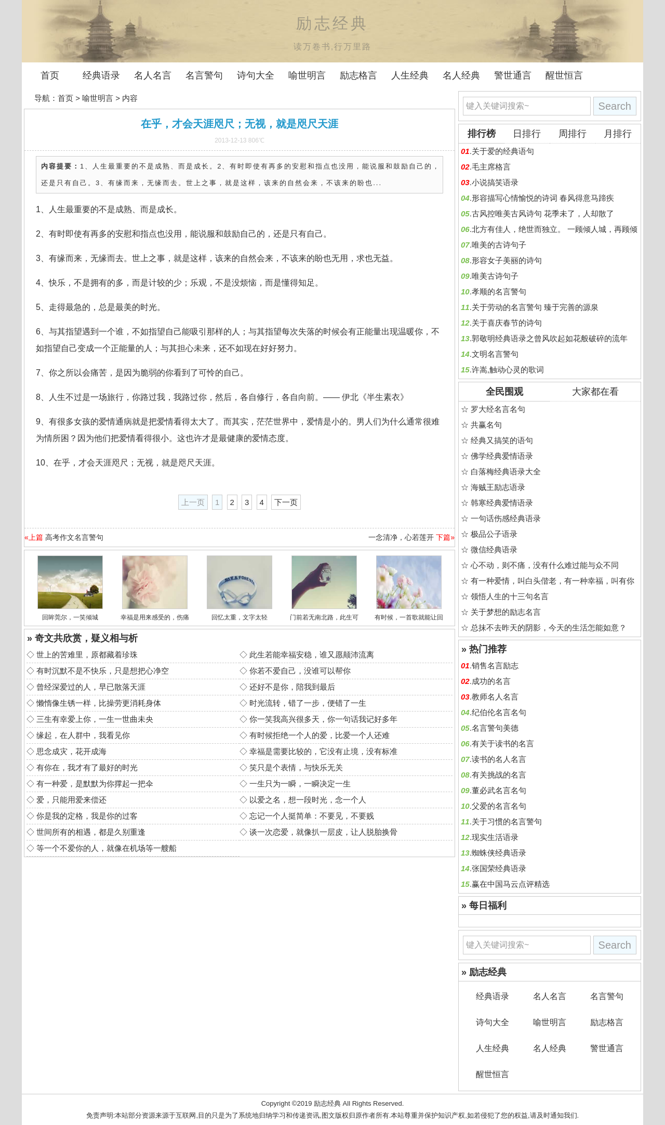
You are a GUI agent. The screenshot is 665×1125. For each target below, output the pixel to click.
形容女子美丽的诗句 (507, 260)
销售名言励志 (495, 665)
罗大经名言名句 (498, 409)
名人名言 (152, 75)
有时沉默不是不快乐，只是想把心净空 (102, 670)
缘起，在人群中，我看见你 (83, 735)
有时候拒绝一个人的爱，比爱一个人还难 (319, 735)
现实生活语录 (495, 837)
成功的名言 (491, 681)
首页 (50, 75)
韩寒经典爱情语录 (502, 502)
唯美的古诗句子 (499, 244)
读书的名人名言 (499, 759)
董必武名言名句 (499, 790)
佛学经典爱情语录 (502, 455)
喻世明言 (307, 75)
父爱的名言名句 (499, 805)
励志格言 (358, 75)
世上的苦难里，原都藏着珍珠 (87, 654)
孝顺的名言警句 (499, 291)
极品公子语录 (494, 533)
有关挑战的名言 (499, 774)
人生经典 (410, 75)
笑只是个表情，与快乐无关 (296, 767)
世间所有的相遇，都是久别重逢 (90, 831)
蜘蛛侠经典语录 (499, 852)
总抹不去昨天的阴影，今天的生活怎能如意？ (549, 627)
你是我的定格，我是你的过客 (87, 815)
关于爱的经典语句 (503, 151)
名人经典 (461, 75)
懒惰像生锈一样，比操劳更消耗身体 (98, 703)
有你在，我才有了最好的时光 (87, 767)
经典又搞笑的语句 (502, 440)
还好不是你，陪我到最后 (292, 686)
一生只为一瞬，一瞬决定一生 (300, 783)
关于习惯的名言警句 (507, 821)
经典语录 (101, 75)
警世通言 (512, 75)
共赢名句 (486, 424)
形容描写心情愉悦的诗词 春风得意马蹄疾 (543, 197)
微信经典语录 (494, 549)
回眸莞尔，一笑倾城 (70, 617)
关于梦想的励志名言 (506, 611)
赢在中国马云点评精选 (511, 884)
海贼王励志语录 (498, 487)
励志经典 (327, 1103)
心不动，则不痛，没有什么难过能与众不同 (545, 565)
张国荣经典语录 (499, 868)
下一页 (286, 502)
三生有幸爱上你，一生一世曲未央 (94, 719)
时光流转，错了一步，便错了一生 (307, 703)
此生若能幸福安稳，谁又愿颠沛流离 (311, 654)
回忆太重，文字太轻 (239, 617)
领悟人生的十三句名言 (510, 596)
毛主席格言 (491, 166)
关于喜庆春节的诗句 (507, 322)
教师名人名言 (495, 696)
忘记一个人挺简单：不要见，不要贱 (311, 815)
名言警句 (204, 75)
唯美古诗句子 (495, 275)
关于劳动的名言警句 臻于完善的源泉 (535, 307)
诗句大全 (255, 75)
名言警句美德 (495, 727)
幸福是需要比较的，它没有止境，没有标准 (323, 751)
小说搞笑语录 (495, 182)
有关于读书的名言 (503, 743)
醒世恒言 (564, 75)
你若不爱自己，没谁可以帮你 (300, 670)
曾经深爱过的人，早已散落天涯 (90, 686)
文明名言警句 (495, 354)
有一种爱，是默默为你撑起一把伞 (94, 783)
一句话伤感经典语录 (506, 518)
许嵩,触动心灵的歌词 (508, 369)
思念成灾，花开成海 (71, 751)
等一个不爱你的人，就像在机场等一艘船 (106, 848)
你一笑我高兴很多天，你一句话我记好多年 (323, 719)
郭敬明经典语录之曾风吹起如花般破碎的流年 (550, 338)
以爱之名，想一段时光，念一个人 (307, 799)
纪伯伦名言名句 (499, 712)
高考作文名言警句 (74, 537)
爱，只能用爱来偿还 (71, 799)
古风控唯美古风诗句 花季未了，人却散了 (543, 213)
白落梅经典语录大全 (506, 471)
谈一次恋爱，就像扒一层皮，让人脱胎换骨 (323, 831)
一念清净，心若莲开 (401, 537)
